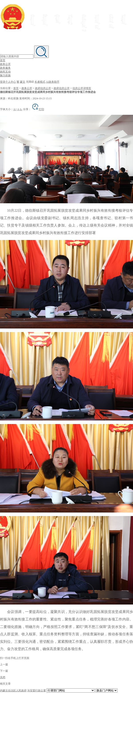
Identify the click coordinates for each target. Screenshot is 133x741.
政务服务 (5, 67)
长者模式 (40, 81)
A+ (15, 109)
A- (21, 109)
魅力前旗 (5, 75)
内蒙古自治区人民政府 (13, 690)
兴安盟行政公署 (36, 690)
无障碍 (30, 81)
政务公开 (5, 64)
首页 (2, 60)
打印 (38, 109)
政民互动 (5, 71)
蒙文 (22, 81)
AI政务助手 (52, 81)
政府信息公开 (43, 88)
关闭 (2, 677)
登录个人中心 (8, 81)
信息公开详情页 (81, 88)
